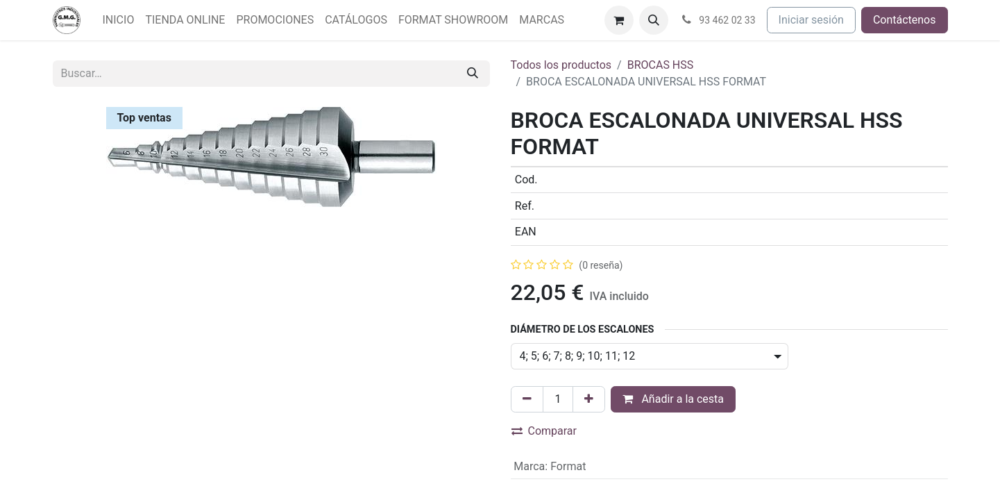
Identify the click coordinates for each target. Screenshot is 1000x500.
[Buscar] (472, 73)
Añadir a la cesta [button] (673, 399)
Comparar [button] (544, 431)
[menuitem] (118, 20)
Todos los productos (561, 65)
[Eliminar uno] (527, 399)
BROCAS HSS (660, 65)
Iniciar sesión (811, 19)
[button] (653, 20)
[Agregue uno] (589, 399)
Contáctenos (904, 19)
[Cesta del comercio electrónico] (619, 20)
